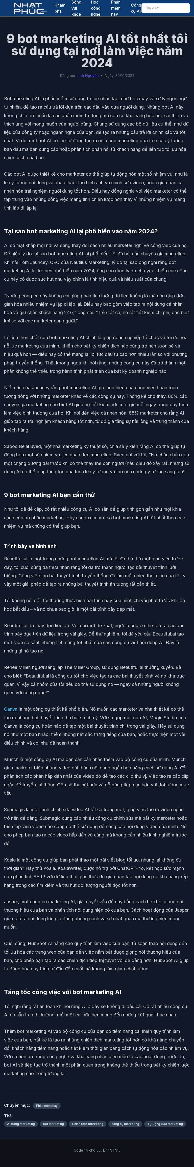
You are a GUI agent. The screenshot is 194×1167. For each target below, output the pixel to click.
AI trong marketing (21, 1124)
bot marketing (53, 1124)
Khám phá (60, 8)
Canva (10, 709)
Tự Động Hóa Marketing (165, 1124)
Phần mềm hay (47, 1106)
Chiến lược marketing (87, 1124)
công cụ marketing (125, 1124)
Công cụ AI (136, 8)
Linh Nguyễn (88, 75)
